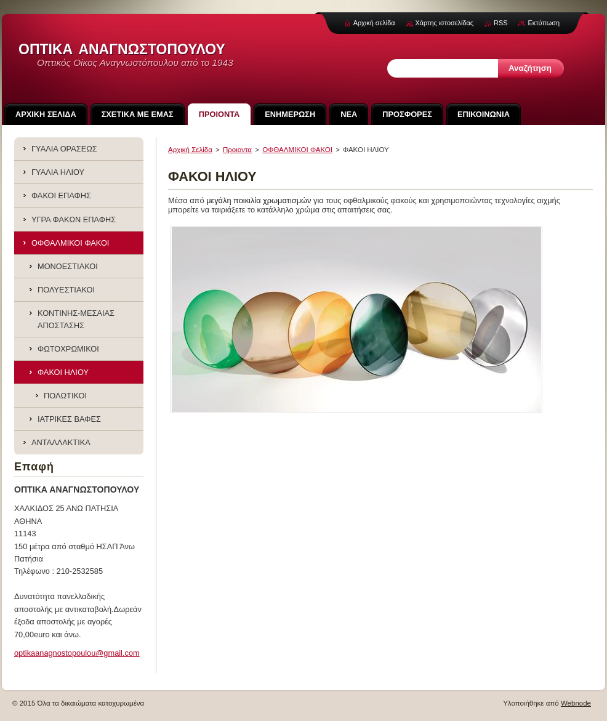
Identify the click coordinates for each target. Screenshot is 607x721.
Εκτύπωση (544, 22)
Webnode (576, 703)
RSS (500, 22)
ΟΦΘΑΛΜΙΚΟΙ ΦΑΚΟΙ (297, 149)
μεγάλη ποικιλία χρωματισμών (258, 200)
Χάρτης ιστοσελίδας (445, 22)
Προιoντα (237, 149)
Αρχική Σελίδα (190, 149)
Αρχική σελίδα (374, 22)
